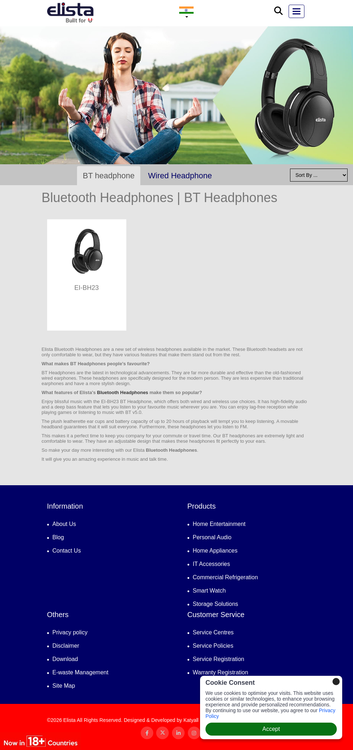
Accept (271, 729)
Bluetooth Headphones (122, 392)
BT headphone (109, 175)
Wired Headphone (180, 175)
